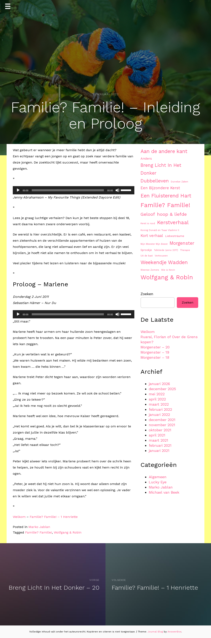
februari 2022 (160, 409)
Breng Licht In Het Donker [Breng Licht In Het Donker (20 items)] (161, 169)
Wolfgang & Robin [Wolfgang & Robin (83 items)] (167, 277)
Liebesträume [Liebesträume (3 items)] (174, 236)
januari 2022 (159, 414)
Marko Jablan (39, 527)
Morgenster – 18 (155, 357)
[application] (73, 190)
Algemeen (157, 477)
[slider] (68, 190)
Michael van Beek (164, 492)
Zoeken (147, 294)
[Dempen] (117, 190)
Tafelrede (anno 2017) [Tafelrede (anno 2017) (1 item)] (166, 250)
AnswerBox (174, 631)
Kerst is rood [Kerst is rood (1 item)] (148, 223)
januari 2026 (159, 384)
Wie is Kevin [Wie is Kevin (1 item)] (168, 270)
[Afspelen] (18, 190)
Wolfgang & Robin (67, 532)
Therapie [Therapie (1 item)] (185, 250)
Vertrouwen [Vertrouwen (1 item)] (161, 255)
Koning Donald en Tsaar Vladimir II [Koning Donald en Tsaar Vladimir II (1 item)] (160, 230)
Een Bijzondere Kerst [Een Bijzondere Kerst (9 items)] (160, 188)
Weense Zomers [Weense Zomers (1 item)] (150, 270)
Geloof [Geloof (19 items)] (148, 214)
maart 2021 (158, 440)
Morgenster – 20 (155, 347)
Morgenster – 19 (155, 352)
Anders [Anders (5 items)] (146, 158)
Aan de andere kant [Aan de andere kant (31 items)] (164, 151)
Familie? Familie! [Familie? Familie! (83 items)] (165, 205)
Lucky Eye (157, 482)
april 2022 (157, 399)
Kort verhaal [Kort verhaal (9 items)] (152, 235)
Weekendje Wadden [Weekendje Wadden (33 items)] (164, 262)
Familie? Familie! (38, 532)
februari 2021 (160, 445)
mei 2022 (157, 394)
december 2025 (162, 389)
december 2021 (162, 420)
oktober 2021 (160, 430)
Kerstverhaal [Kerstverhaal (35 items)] (173, 222)
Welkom (19, 517)
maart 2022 (159, 404)
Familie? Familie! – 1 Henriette (54, 517)
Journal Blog (156, 631)
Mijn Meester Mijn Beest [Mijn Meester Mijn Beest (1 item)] (154, 244)
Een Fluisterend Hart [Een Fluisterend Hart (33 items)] (166, 196)
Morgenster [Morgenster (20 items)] (182, 243)
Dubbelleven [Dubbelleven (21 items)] (155, 181)
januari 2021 (159, 450)
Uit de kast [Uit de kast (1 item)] (147, 255)
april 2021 (157, 435)
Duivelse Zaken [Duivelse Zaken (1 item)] (179, 181)
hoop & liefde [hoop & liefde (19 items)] (172, 214)
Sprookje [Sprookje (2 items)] (146, 250)
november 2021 (162, 425)
